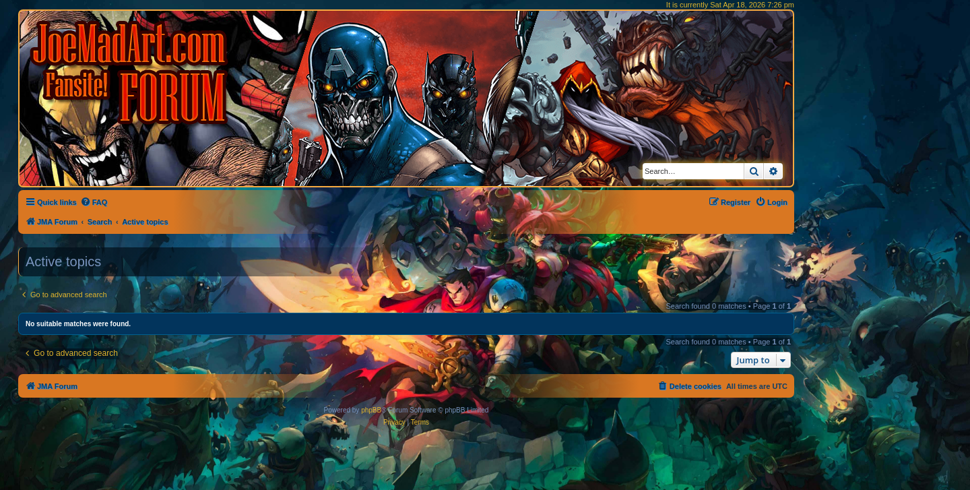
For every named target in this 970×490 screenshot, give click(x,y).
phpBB (371, 410)
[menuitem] (94, 202)
